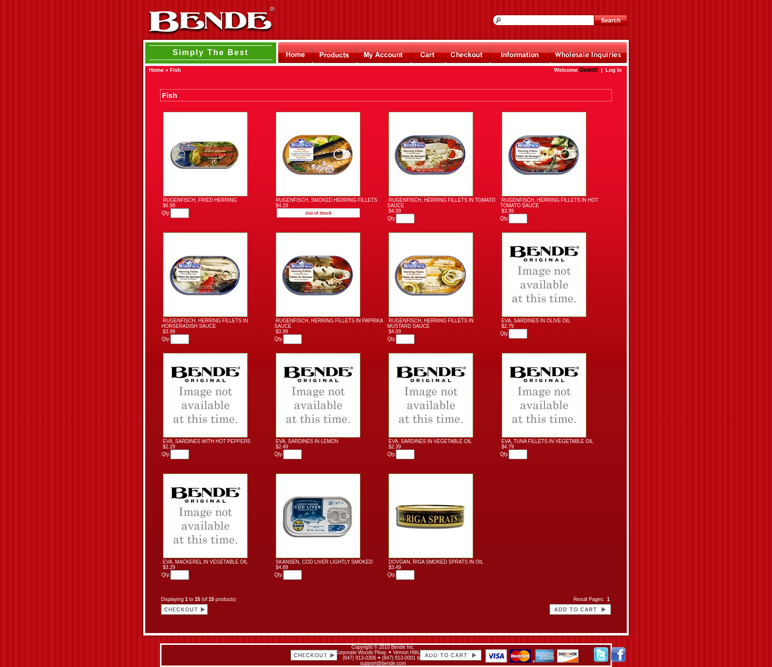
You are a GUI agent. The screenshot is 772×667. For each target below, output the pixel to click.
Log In (614, 70)
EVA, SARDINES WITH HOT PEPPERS (207, 441)
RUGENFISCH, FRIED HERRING (200, 200)
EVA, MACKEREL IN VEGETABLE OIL (205, 562)
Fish (175, 70)
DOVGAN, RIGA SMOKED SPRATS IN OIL (435, 562)
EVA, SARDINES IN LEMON (307, 441)
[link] (227, 655)
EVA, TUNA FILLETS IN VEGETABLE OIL (547, 441)
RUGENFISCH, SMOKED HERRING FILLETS (326, 200)
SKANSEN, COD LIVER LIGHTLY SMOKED (324, 562)
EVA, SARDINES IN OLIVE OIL (536, 320)
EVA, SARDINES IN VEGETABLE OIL (430, 441)
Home (156, 70)
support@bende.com (383, 663)
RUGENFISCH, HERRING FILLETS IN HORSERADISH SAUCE (204, 323)
